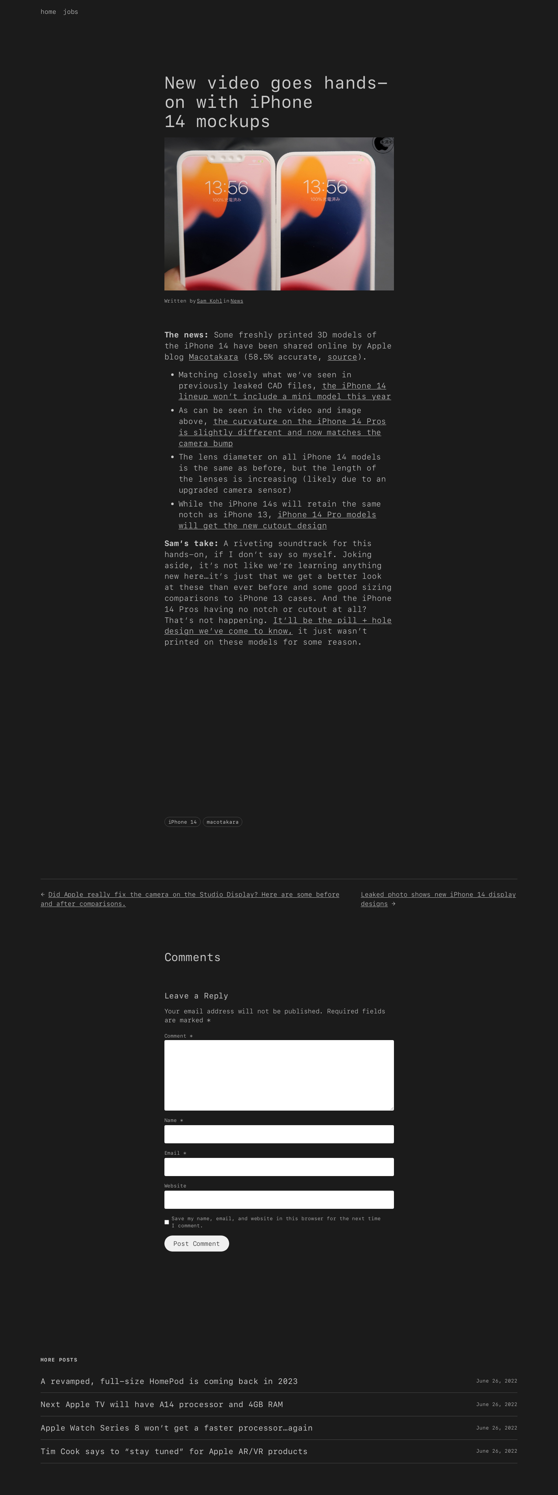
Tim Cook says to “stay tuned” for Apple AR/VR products (174, 1451)
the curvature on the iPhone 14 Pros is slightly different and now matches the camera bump (282, 432)
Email (175, 1153)
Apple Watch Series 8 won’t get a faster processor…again (177, 1427)
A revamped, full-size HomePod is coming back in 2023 (169, 1381)
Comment (178, 1036)
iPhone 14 (182, 822)
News (237, 301)
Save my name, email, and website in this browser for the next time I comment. (276, 1222)
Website (175, 1186)
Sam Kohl (209, 301)
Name (173, 1120)
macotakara (222, 822)
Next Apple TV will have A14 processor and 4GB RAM (162, 1404)
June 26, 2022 (496, 1381)
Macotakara (213, 356)
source (342, 356)
